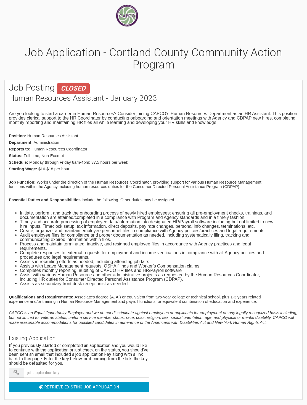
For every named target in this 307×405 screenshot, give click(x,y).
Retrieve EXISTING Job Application (79, 387)
